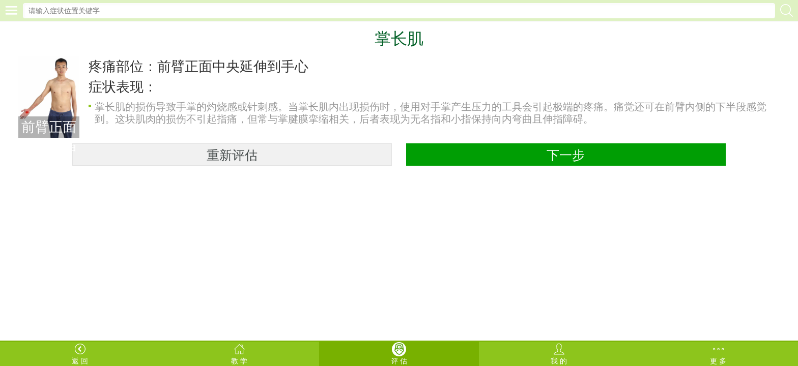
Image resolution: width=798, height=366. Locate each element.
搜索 (786, 10)
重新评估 (232, 155)
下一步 (566, 155)
